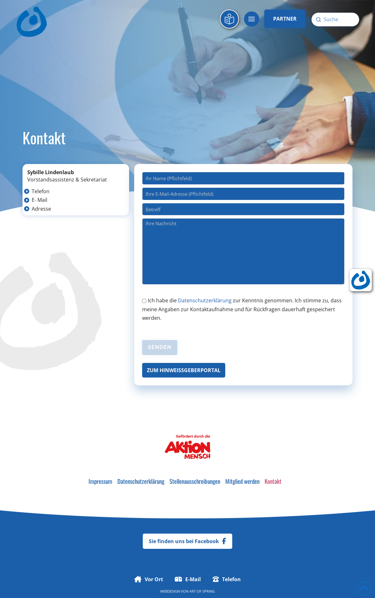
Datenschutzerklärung (205, 300)
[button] (251, 19)
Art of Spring (202, 591)
